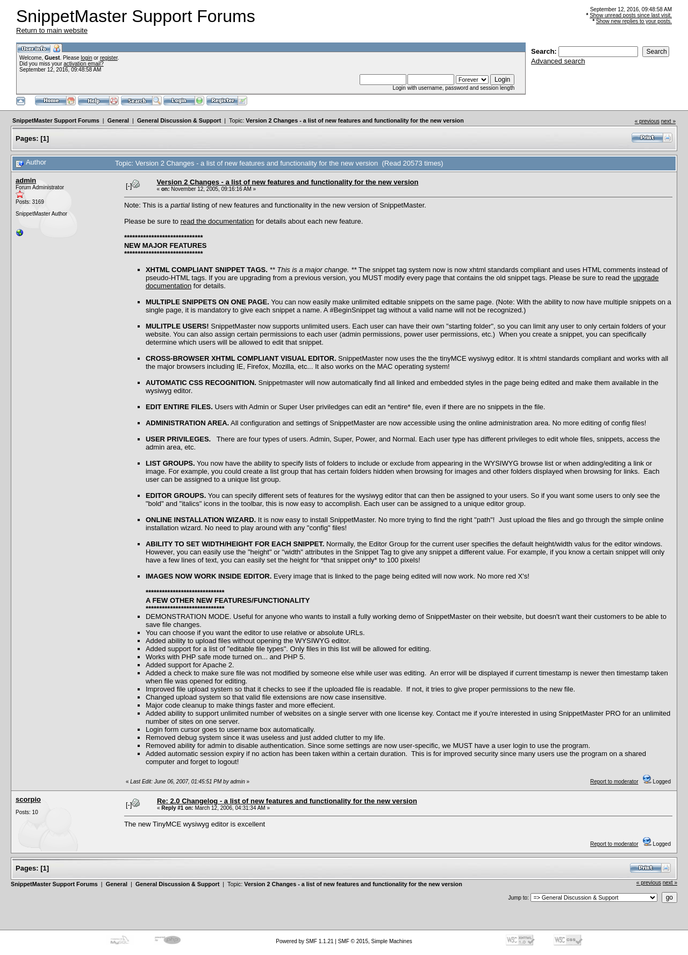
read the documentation (217, 221)
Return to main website (52, 30)
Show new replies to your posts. (634, 21)
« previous (647, 121)
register (109, 58)
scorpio (28, 799)
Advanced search (558, 61)
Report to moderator (614, 782)
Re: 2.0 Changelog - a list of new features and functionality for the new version (287, 801)
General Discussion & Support (179, 120)
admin (26, 180)
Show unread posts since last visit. (631, 15)
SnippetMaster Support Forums (55, 120)
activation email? (83, 64)
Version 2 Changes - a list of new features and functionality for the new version (355, 120)
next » (668, 121)
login (86, 58)
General (118, 120)
